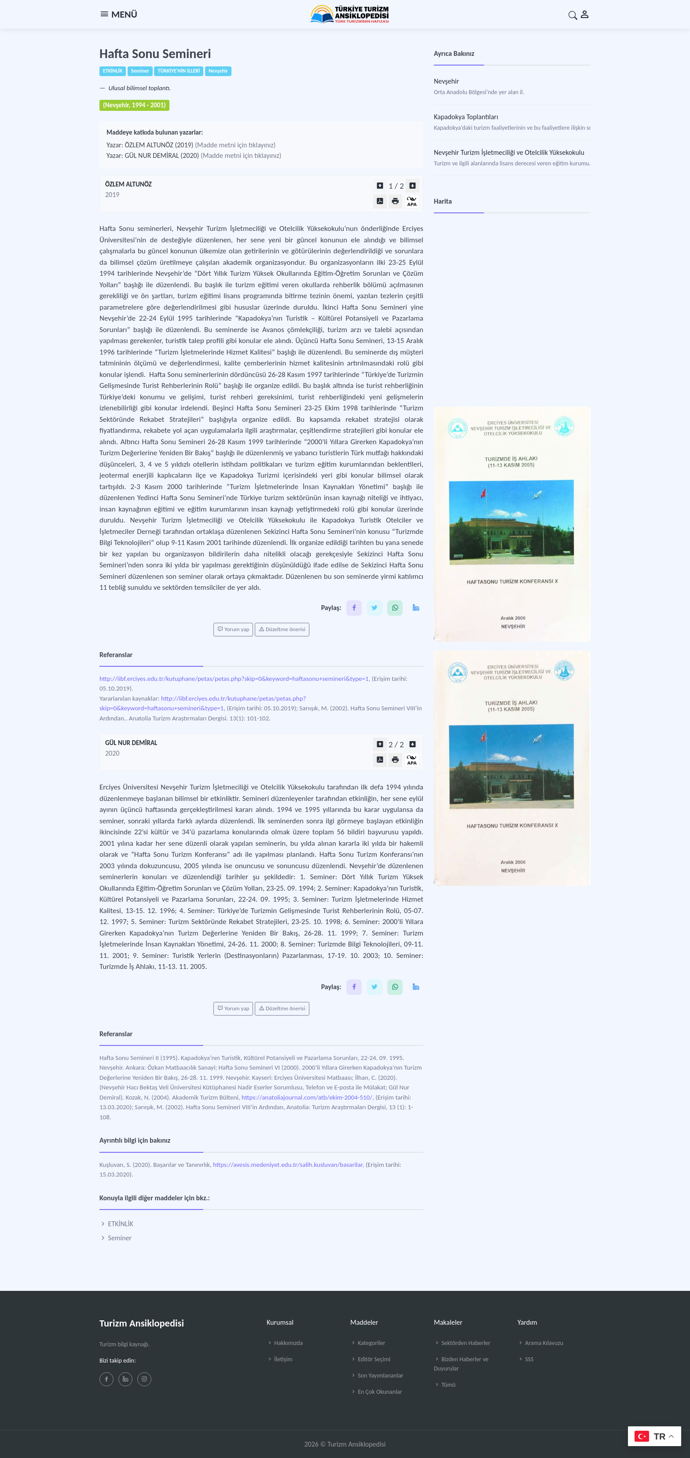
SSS (525, 1359)
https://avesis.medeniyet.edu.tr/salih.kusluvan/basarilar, (288, 1165)
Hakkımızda (285, 1343)
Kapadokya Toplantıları (466, 117)
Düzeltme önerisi (282, 629)
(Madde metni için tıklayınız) (235, 145)
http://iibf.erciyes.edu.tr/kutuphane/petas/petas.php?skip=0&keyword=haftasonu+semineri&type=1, (234, 679)
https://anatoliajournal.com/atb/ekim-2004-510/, (308, 1097)
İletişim (279, 1359)
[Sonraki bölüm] (412, 186)
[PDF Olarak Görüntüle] (380, 201)
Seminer (115, 1238)
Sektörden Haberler (462, 1343)
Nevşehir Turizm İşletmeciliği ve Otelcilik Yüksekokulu (509, 152)
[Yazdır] (395, 201)
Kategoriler (367, 1343)
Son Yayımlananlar (377, 1375)
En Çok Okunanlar (376, 1392)
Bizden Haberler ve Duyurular (461, 1364)
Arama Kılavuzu (540, 1343)
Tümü (444, 1385)
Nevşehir (446, 81)
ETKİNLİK (116, 1224)
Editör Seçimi (370, 1359)
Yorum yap (233, 629)
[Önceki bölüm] (380, 186)
